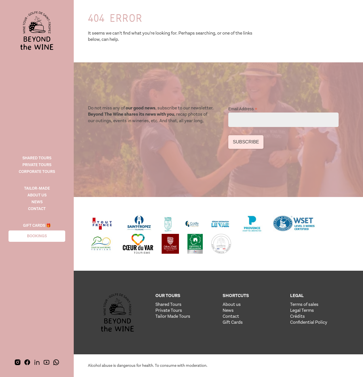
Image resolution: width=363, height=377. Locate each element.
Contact (37, 208)
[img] (36, 31)
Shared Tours (168, 304)
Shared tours (36, 158)
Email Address (242, 109)
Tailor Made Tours (172, 316)
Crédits (297, 316)
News (37, 202)
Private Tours (36, 165)
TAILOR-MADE (37, 188)
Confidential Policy (308, 322)
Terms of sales (304, 304)
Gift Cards (233, 322)
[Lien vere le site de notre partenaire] (102, 224)
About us (37, 195)
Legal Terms (302, 310)
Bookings (37, 236)
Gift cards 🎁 (37, 225)
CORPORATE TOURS (37, 171)
